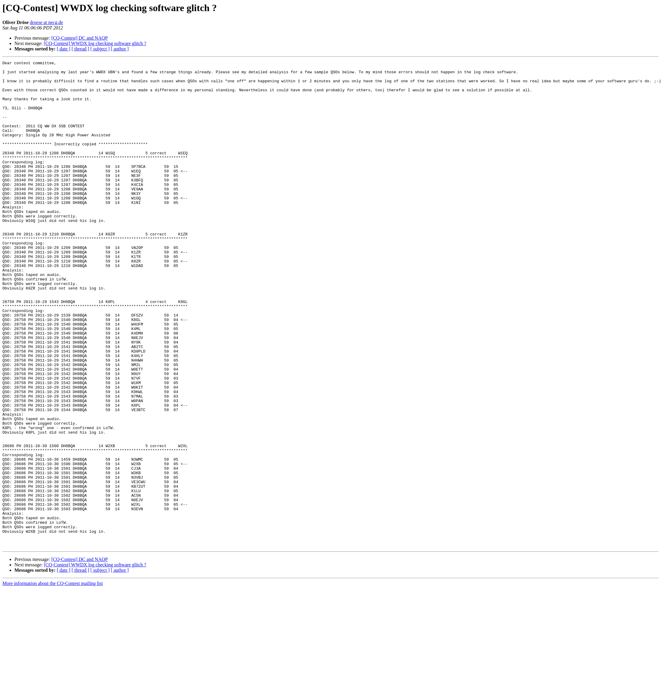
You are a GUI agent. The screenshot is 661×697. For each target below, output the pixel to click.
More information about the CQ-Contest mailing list (52, 680)
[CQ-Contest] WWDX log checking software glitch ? (95, 43)
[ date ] (63, 48)
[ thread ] (80, 48)
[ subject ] (100, 48)
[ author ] (120, 48)
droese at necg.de (46, 22)
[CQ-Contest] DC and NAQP (79, 38)
